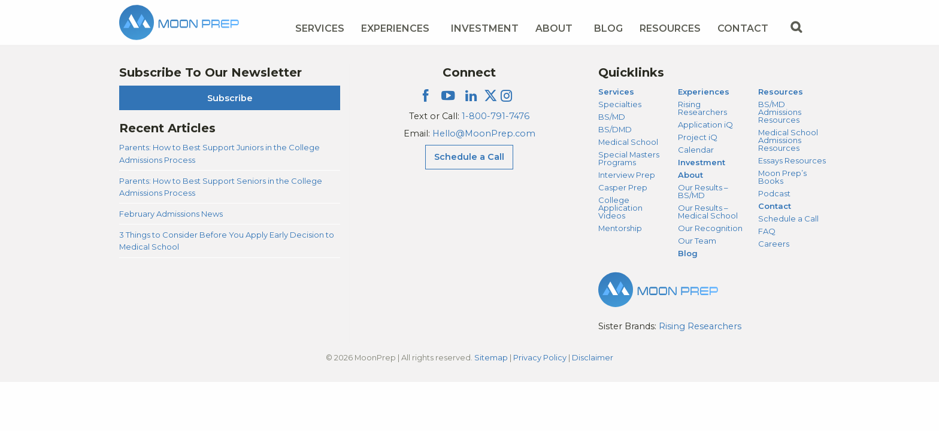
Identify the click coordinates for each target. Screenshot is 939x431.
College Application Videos (620, 207)
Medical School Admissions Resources (788, 140)
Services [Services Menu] (319, 28)
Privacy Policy (540, 357)
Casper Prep (622, 187)
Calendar (696, 149)
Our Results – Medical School (708, 211)
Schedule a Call (788, 218)
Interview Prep (626, 175)
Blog (608, 28)
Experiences (703, 91)
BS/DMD (615, 129)
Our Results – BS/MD (703, 191)
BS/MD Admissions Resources (779, 112)
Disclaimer (592, 357)
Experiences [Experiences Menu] (395, 28)
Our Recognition (710, 228)
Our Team (697, 240)
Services (616, 91)
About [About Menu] (554, 28)
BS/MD (611, 117)
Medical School (628, 142)
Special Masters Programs (628, 158)
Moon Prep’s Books (782, 177)
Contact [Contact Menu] (742, 28)
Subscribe (230, 98)
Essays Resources (792, 160)
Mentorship (620, 228)
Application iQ (705, 124)
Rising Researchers (702, 108)
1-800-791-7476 (495, 116)
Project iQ (697, 137)
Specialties (619, 104)
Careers (773, 243)
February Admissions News (171, 213)
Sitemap (491, 357)
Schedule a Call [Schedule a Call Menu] (469, 156)
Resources (780, 91)
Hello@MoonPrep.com (483, 133)
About (690, 175)
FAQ (767, 231)
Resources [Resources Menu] (670, 28)
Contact (774, 206)
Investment (485, 28)
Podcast (774, 193)
